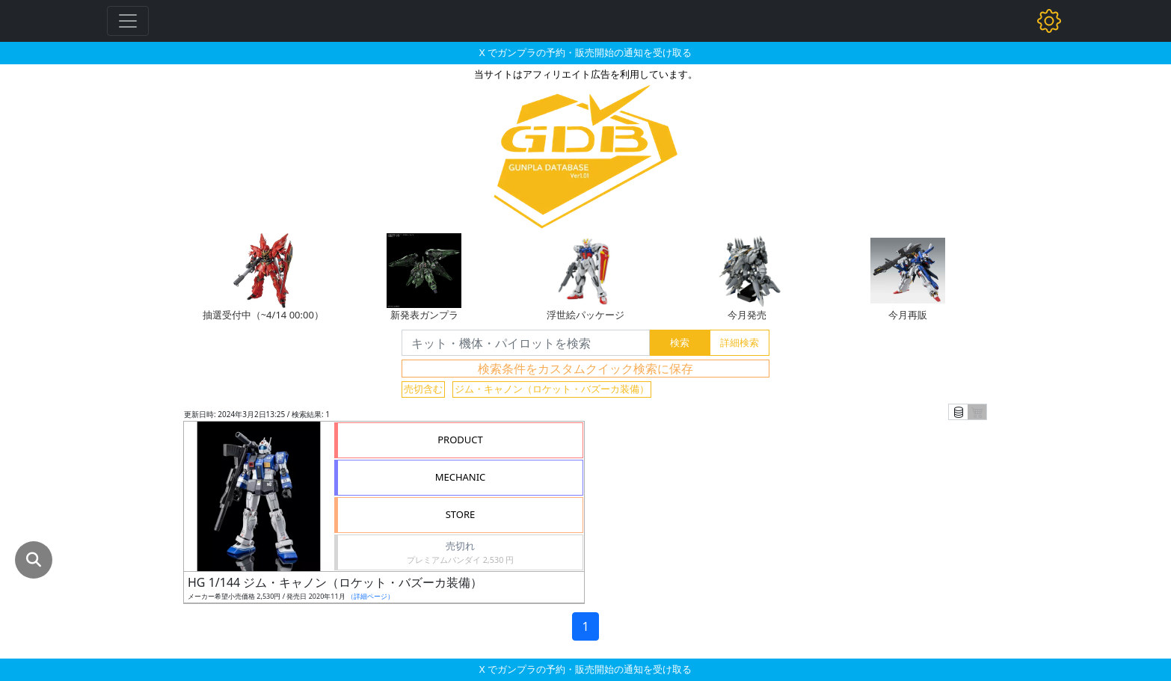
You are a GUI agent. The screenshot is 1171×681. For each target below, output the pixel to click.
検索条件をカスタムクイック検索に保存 (585, 368)
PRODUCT (460, 439)
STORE (461, 514)
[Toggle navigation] (128, 21)
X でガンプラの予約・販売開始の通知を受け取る (585, 52)
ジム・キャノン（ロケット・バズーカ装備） (552, 388)
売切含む (423, 388)
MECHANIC (460, 477)
